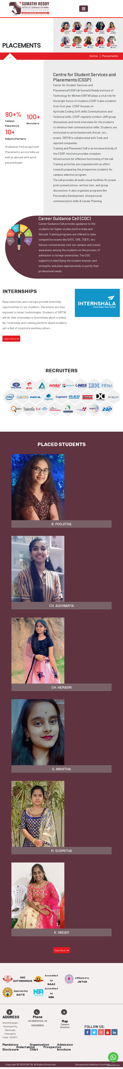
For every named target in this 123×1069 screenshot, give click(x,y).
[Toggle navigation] (83, 8)
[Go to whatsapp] (113, 1057)
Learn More (11, 338)
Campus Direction (65, 1025)
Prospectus (52, 1047)
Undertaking (25, 1047)
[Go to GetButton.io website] (113, 1065)
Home (94, 56)
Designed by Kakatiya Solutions (92, 1064)
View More (61, 950)
